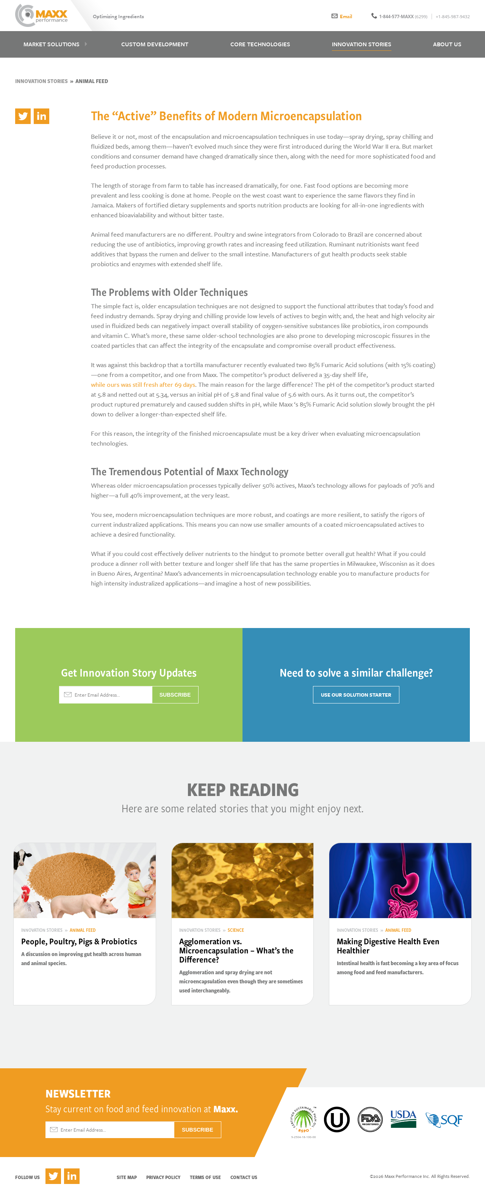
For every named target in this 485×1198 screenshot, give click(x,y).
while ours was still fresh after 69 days (143, 387)
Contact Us (243, 1179)
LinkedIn (72, 1179)
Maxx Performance (42, 16)
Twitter (53, 1179)
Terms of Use (205, 1179)
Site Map (127, 1179)
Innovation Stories (41, 84)
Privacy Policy (163, 1179)
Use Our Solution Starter (356, 697)
